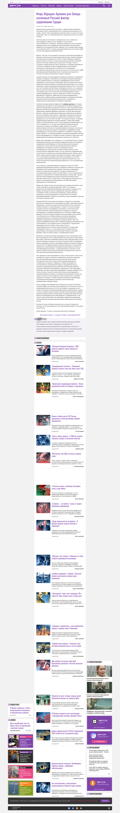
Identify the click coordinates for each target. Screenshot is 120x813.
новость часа (15, 705)
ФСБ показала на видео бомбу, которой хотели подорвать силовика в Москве (25, 758)
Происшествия (24, 752)
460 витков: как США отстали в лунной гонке (66, 454)
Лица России (69, 6)
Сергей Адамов (79, 431)
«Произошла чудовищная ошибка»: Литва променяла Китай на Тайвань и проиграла (67, 384)
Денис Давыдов (79, 606)
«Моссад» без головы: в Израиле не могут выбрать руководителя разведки (67, 557)
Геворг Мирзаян (79, 361)
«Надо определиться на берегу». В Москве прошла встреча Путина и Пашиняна (65, 523)
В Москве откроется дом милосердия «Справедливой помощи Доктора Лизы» (67, 714)
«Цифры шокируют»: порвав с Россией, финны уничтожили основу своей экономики (66, 575)
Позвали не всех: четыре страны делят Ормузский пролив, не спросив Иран (66, 697)
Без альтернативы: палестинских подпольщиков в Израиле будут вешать (66, 784)
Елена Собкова (80, 726)
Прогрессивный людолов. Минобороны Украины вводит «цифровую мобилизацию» (66, 765)
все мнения (28, 730)
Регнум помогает (82, 6)
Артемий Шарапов (79, 466)
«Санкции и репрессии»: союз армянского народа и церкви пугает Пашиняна (67, 627)
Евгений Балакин (79, 516)
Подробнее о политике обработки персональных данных (84, 800)
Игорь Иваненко (79, 499)
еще (109, 773)
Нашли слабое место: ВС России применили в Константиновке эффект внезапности (66, 418)
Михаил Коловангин (78, 676)
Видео (59, 6)
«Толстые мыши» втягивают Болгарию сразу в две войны (66, 487)
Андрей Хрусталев (79, 379)
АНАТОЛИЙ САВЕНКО (15, 730)
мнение (13, 720)
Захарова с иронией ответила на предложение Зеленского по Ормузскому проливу (59, 329)
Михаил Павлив (79, 743)
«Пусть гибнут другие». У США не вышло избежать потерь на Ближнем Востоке (67, 437)
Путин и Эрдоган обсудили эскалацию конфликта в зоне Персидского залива (25, 743)
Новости (35, 6)
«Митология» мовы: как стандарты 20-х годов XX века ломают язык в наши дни (67, 594)
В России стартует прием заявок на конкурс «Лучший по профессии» (55, 331)
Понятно (105, 801)
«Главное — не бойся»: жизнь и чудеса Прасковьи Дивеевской (67, 504)
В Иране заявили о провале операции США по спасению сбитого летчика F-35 (57, 326)
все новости (13, 715)
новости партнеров (43, 338)
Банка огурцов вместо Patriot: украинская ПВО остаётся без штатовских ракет (67, 732)
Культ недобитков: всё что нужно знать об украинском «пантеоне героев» (20, 725)
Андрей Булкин (79, 449)
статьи (39, 343)
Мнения (51, 6)
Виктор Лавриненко (78, 396)
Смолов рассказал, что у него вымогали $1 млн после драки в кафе (26, 773)
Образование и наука (24, 784)
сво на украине (94, 748)
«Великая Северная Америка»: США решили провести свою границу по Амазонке (65, 348)
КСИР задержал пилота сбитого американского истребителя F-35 (54, 324)
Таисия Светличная (78, 778)
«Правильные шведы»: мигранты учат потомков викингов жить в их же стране (66, 644)
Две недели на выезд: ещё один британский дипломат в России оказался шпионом (67, 663)
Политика (22, 737)
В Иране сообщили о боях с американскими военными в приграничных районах (20, 710)
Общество (23, 768)
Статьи (43, 6)
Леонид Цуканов (79, 568)
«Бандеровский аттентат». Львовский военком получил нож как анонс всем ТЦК (68, 367)
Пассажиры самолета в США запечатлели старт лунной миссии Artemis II (26, 791)
